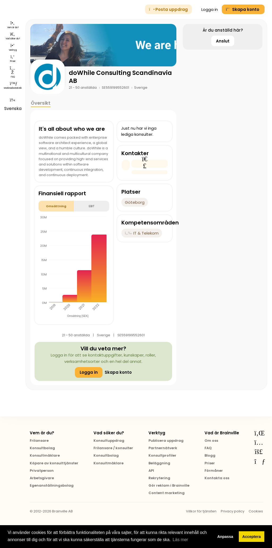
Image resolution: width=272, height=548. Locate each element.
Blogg (210, 455)
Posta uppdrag (168, 9)
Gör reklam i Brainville (168, 485)
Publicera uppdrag (166, 440)
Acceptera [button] (251, 536)
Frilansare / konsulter (113, 448)
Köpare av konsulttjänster (54, 463)
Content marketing (166, 492)
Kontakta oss (217, 478)
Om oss (211, 440)
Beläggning (159, 463)
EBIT (91, 206)
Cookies (256, 511)
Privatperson (42, 470)
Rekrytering (159, 478)
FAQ (208, 448)
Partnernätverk (162, 448)
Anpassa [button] (225, 536)
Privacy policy (232, 511)
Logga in (207, 9)
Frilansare (39, 440)
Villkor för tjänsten (201, 511)
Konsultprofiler (162, 455)
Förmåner (214, 470)
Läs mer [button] (180, 539)
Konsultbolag (42, 448)
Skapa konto (118, 372)
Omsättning (56, 206)
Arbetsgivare (42, 478)
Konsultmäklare (45, 455)
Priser (210, 463)
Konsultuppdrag (109, 440)
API (151, 470)
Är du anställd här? (223, 30)
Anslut (223, 41)
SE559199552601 (116, 87)
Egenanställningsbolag (52, 485)
